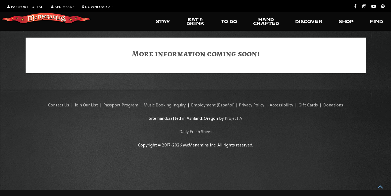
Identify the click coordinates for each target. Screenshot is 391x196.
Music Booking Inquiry (165, 105)
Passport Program (120, 105)
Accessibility (281, 105)
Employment (203, 105)
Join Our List (86, 105)
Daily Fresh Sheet (195, 131)
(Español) (226, 105)
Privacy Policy (251, 105)
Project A (233, 118)
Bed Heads (63, 7)
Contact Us (58, 105)
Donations (333, 105)
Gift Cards (308, 105)
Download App (98, 7)
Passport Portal (25, 7)
